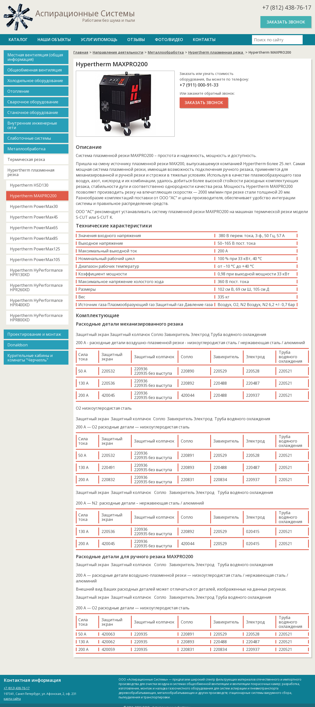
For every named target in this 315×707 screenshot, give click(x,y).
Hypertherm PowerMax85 (34, 238)
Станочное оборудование (32, 112)
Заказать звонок (286, 22)
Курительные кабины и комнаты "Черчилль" (30, 358)
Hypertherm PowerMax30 (34, 206)
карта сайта (12, 699)
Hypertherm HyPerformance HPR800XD (36, 318)
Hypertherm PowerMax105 (35, 259)
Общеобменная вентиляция (34, 70)
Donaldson (17, 345)
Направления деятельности (118, 52)
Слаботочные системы (29, 138)
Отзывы (136, 39)
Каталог (18, 39)
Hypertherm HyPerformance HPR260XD (36, 287)
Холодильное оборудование (35, 80)
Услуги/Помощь (99, 39)
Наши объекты (54, 39)
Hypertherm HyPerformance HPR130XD (36, 272)
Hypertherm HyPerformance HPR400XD (36, 303)
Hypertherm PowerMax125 (35, 249)
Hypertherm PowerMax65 (34, 227)
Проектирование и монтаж (34, 334)
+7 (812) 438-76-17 (286, 7)
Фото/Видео (169, 39)
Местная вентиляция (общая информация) (35, 57)
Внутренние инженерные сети (32, 125)
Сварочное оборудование (32, 102)
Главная (80, 52)
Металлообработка (26, 149)
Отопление (18, 91)
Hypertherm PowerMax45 (34, 217)
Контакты (204, 39)
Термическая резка (26, 159)
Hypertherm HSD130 (29, 185)
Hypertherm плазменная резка (30, 172)
